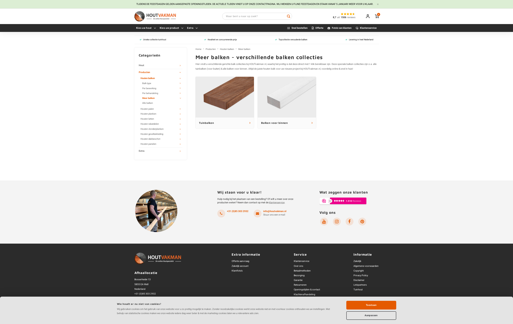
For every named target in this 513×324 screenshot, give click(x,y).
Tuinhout (358, 290)
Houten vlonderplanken (152, 129)
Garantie (298, 280)
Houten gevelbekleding (152, 134)
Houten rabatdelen (150, 124)
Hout (141, 65)
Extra (192, 28)
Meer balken (148, 98)
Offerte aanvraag (240, 261)
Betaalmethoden (302, 271)
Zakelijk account (240, 266)
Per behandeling (150, 93)
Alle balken (147, 103)
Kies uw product (172, 28)
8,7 (334, 17)
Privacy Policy (360, 275)
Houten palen (147, 109)
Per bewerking (149, 88)
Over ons (298, 266)
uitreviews (346, 17)
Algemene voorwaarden (366, 266)
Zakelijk (357, 261)
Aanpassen (371, 315)
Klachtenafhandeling (304, 294)
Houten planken (148, 114)
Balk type (146, 83)
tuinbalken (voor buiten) (207, 69)
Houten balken (148, 78)
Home (198, 49)
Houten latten (147, 119)
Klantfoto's (237, 271)
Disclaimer (358, 280)
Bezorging (299, 275)
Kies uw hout (146, 28)
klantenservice (277, 203)
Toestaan (371, 305)
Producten (144, 72)
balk (233, 64)
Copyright (358, 271)
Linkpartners (360, 285)
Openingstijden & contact (307, 290)
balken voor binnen (237, 69)
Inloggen (368, 16)
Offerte (319, 28)
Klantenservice (368, 28)
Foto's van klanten (342, 28)
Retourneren (300, 285)
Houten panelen (148, 144)
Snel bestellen (299, 28)
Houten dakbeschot (150, 139)
